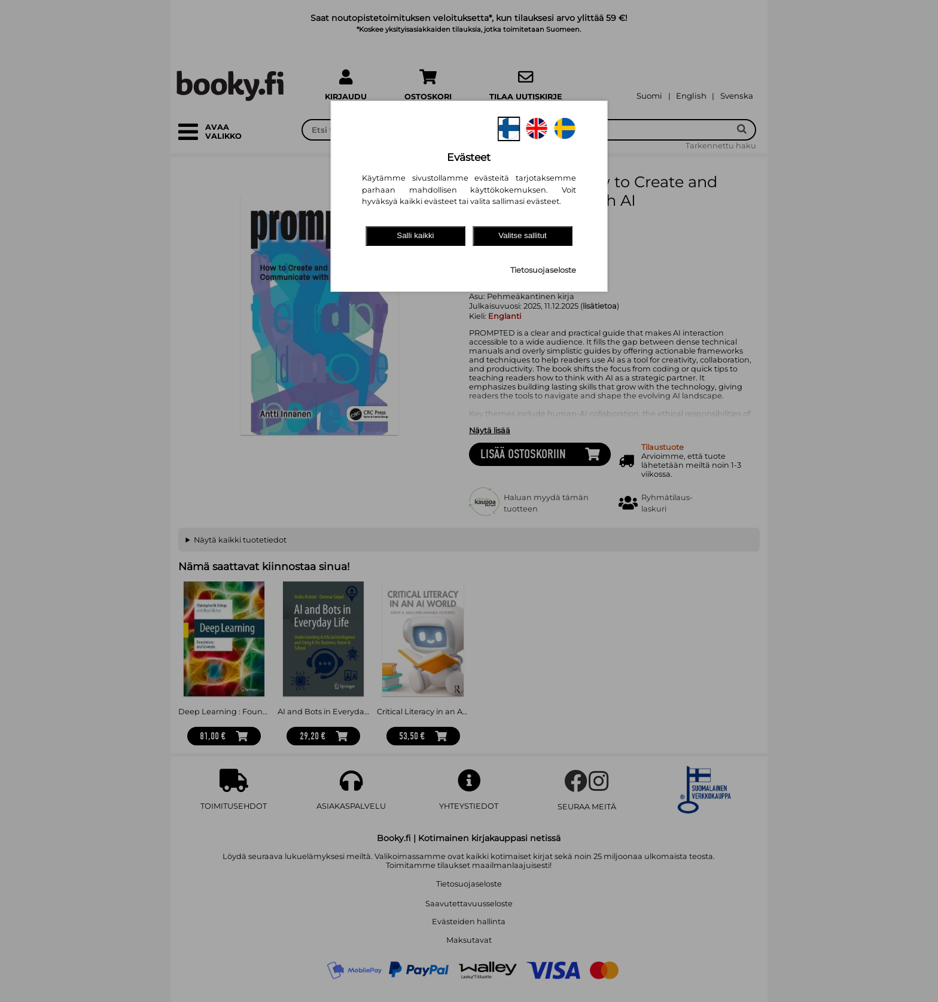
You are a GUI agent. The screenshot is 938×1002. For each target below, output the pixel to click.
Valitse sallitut (522, 235)
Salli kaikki (415, 235)
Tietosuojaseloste (543, 270)
